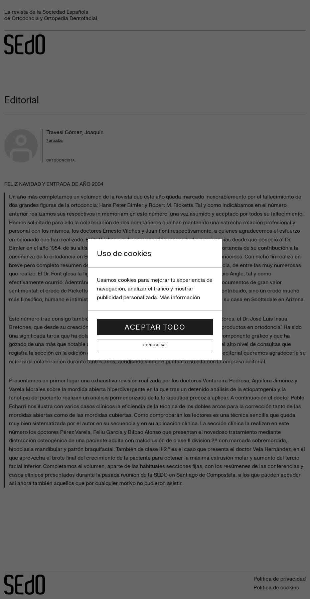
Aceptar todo (155, 327)
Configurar (155, 345)
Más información (179, 297)
